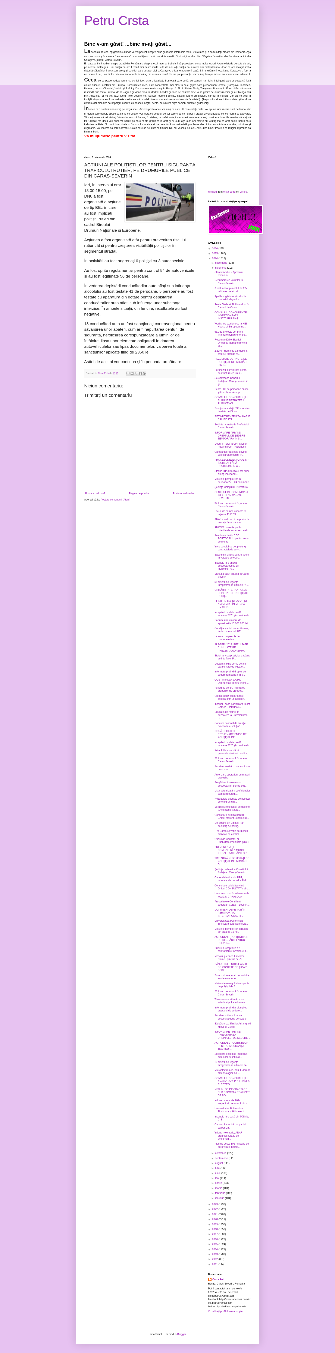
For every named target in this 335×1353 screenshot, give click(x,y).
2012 (215, 1259)
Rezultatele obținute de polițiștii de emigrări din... (232, 800)
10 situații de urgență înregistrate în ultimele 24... (232, 1063)
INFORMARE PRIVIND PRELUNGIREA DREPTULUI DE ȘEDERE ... (233, 1034)
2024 (215, 258)
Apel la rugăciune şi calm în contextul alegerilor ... (230, 298)
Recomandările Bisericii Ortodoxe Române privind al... (231, 342)
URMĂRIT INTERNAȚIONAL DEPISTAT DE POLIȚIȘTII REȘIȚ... (231, 593)
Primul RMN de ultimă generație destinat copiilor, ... (232, 752)
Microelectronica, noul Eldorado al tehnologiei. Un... (232, 1072)
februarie (220, 1193)
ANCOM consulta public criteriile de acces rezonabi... (232, 529)
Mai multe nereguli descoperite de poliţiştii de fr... (232, 985)
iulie (217, 1168)
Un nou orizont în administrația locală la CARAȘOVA (232, 895)
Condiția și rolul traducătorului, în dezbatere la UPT (232, 630)
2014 (215, 1249)
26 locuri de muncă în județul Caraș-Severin (231, 993)
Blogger (181, 1334)
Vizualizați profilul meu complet (225, 1311)
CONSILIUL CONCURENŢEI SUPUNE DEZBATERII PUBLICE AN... (231, 400)
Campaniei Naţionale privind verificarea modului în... (231, 453)
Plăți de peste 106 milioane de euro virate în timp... (232, 1145)
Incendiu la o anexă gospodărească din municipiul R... (227, 565)
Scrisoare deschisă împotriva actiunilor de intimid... (231, 1055)
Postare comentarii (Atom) (115, 499)
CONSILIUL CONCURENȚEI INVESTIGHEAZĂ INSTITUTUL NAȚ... (231, 315)
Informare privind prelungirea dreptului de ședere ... (231, 1009)
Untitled (212, 191)
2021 (215, 1214)
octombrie (221, 1153)
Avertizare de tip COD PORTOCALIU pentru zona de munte (231, 538)
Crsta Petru (219, 1279)
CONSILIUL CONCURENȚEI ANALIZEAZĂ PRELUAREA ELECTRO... (232, 1081)
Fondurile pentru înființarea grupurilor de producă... (230, 689)
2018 (215, 1229)
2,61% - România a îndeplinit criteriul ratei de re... (231, 352)
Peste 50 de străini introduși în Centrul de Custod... (232, 306)
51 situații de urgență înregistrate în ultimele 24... (232, 583)
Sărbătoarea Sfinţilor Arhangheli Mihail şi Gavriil (233, 1025)
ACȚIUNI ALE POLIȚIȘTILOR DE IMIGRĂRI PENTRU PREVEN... (231, 940)
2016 (215, 1239)
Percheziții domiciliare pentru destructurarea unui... (231, 371)
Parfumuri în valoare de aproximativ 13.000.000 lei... (232, 622)
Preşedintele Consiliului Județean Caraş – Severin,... (232, 903)
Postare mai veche (183, 493)
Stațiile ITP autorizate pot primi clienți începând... (232, 473)
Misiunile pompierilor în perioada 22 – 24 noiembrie (232, 480)
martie (219, 1188)
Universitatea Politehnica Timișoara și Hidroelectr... (231, 1110)
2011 (215, 1264)
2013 (215, 1254)
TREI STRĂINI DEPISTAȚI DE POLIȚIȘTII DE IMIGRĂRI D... (232, 861)
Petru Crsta (116, 20)
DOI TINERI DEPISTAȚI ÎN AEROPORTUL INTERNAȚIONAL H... (230, 912)
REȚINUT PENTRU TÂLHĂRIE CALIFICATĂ (232, 418)
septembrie (222, 1158)
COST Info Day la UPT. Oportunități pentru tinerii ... (232, 681)
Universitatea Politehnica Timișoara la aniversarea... (231, 922)
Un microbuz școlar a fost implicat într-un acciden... (230, 697)
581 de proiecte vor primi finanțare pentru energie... (231, 333)
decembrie (221, 262)
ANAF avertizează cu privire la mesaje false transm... (232, 521)
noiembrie (221, 267)
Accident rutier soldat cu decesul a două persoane (231, 1017)
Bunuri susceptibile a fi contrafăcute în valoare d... (231, 950)
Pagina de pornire (139, 493)
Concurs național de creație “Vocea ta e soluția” (230, 725)
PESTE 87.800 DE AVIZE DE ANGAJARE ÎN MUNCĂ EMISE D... (231, 604)
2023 (215, 1204)
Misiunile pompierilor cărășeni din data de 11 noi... (231, 930)
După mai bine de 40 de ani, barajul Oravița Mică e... (231, 665)
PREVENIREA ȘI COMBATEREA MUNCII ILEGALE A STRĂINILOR (231, 850)
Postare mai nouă (95, 493)
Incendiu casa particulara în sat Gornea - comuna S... (232, 706)
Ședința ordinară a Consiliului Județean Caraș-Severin (231, 871)
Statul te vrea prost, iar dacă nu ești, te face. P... (232, 657)
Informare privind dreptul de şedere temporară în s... (230, 673)
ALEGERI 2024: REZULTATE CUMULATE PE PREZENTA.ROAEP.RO (231, 647)
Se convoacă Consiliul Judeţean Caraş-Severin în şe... (231, 381)
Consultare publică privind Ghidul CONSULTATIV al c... (232, 887)
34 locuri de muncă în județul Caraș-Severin (231, 505)
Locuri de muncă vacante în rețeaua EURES (230, 513)
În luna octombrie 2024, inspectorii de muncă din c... (232, 1102)
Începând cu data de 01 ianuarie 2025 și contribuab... (233, 614)
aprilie (219, 1182)
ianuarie (220, 1198)
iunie (218, 1173)
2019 (215, 1224)
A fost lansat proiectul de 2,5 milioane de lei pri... (231, 290)
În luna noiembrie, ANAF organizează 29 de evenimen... (228, 1135)
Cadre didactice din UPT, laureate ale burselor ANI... (231, 879)
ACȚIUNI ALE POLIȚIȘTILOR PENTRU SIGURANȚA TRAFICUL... (231, 1045)
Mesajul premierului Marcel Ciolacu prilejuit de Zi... (230, 958)
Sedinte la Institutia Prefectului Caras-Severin (232, 426)
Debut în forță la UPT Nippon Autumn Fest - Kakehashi (231, 445)
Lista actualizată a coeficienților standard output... (232, 792)
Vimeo (243, 191)
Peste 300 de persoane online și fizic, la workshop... (231, 391)
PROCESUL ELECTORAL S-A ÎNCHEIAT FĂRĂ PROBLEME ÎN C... (232, 462)
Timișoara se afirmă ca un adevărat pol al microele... (231, 1001)
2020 (215, 1219)
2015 (215, 1244)
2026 (215, 248)
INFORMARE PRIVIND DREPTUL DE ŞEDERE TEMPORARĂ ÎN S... (230, 435)
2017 (215, 1234)
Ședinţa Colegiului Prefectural (231, 487)
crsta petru (229, 191)
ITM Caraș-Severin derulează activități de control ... (231, 832)
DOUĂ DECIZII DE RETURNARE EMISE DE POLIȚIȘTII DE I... (231, 734)
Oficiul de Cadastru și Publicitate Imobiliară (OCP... (232, 841)
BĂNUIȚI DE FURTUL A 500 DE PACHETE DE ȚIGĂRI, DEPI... (231, 967)
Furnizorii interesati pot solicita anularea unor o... (232, 977)
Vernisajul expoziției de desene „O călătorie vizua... (232, 808)
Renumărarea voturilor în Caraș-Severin (229, 282)
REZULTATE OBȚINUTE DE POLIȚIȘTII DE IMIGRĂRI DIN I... (231, 362)
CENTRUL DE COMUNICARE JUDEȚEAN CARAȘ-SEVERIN (232, 495)
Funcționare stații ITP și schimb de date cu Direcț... (232, 410)
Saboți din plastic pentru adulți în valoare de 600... (232, 556)
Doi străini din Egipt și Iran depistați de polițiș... (229, 824)
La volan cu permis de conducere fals (227, 638)
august (219, 1163)
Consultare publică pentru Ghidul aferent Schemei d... (232, 816)
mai (217, 1178)
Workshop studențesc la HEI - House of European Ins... (231, 325)
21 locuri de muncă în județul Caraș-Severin (231, 760)
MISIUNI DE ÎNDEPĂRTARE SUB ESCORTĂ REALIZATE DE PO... (233, 1092)
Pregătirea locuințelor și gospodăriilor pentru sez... (231, 784)
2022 (215, 1209)
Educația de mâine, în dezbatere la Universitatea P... (231, 715)
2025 (215, 253)
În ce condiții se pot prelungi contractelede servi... (230, 548)
